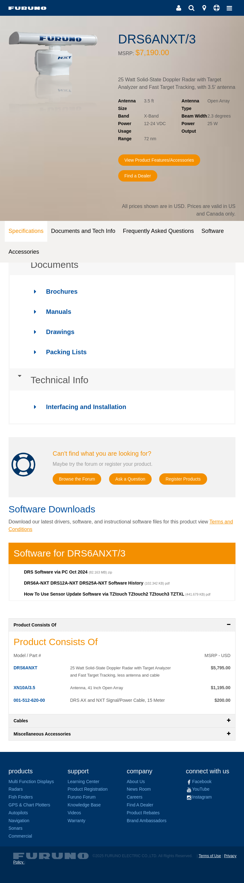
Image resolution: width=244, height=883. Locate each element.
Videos (74, 812)
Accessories (24, 252)
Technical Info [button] (48, 380)
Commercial (20, 836)
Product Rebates (143, 812)
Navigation (19, 820)
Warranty (76, 820)
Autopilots (18, 812)
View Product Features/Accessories (164, 160)
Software (212, 231)
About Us (136, 781)
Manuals (49, 312)
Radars (16, 789)
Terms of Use (210, 856)
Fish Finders (21, 796)
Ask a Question (137, 479)
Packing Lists (57, 352)
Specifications (26, 231)
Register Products (195, 479)
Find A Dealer (140, 804)
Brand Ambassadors (146, 820)
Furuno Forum (82, 796)
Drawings (51, 332)
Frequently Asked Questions (158, 231)
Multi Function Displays (31, 781)
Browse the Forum (79, 479)
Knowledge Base (84, 804)
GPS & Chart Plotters (29, 804)
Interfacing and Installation (77, 407)
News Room (139, 789)
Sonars (15, 828)
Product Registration (88, 789)
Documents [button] (43, 264)
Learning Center (83, 781)
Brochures (53, 291)
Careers (134, 796)
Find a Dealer (140, 176)
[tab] (122, 264)
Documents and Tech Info (83, 231)
